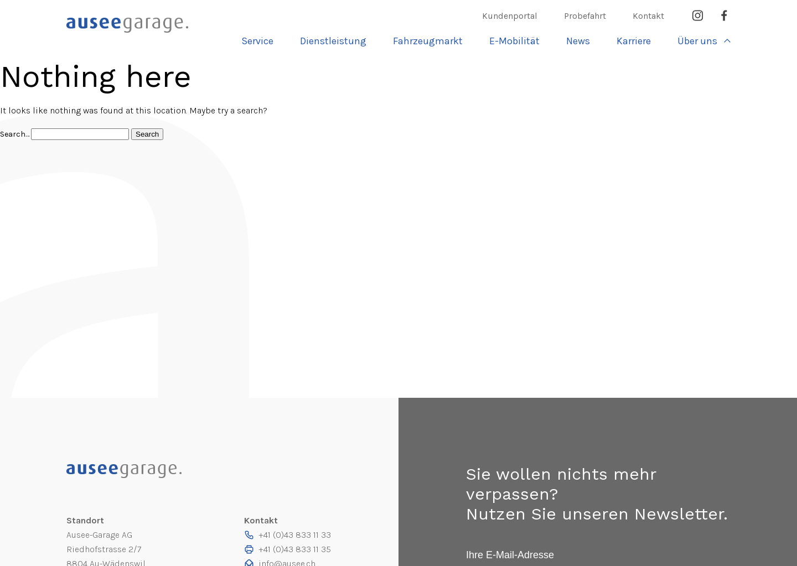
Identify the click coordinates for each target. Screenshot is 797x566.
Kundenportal (509, 16)
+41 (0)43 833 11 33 (294, 534)
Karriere (634, 41)
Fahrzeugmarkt (428, 41)
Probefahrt (585, 16)
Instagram (697, 16)
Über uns (697, 41)
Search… (15, 134)
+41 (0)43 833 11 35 (294, 549)
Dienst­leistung (333, 41)
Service (257, 41)
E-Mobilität (514, 41)
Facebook (724, 16)
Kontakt (648, 16)
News (578, 41)
